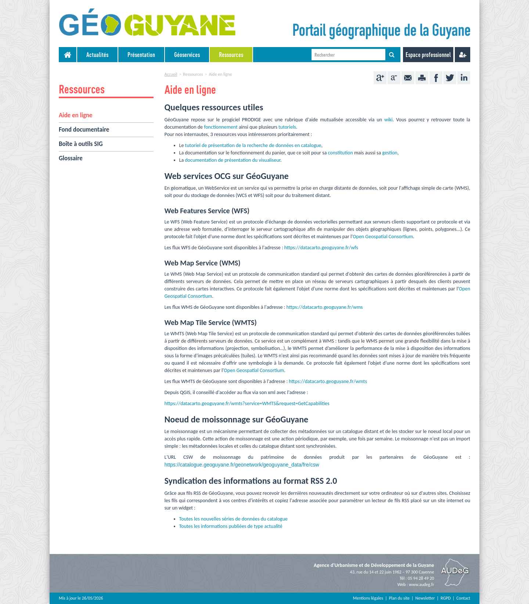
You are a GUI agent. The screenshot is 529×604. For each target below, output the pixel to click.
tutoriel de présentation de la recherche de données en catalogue (253, 145)
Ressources (231, 54)
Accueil (171, 74)
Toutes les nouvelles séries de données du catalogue (233, 519)
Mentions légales (368, 598)
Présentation (141, 54)
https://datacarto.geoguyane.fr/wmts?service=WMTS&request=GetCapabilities (247, 403)
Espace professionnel (428, 54)
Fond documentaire (84, 129)
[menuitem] (97, 54)
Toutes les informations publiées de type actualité (231, 526)
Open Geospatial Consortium (383, 236)
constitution (340, 153)
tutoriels (287, 127)
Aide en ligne (76, 115)
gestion (389, 153)
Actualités (97, 54)
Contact (463, 598)
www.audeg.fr (421, 584)
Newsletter (425, 598)
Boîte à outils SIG (81, 144)
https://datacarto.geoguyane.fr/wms (325, 307)
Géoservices (187, 54)
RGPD (445, 598)
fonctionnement (221, 127)
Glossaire (71, 158)
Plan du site (399, 598)
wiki (388, 120)
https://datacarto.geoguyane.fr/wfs (321, 247)
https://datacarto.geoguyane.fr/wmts (328, 381)
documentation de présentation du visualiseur (232, 160)
